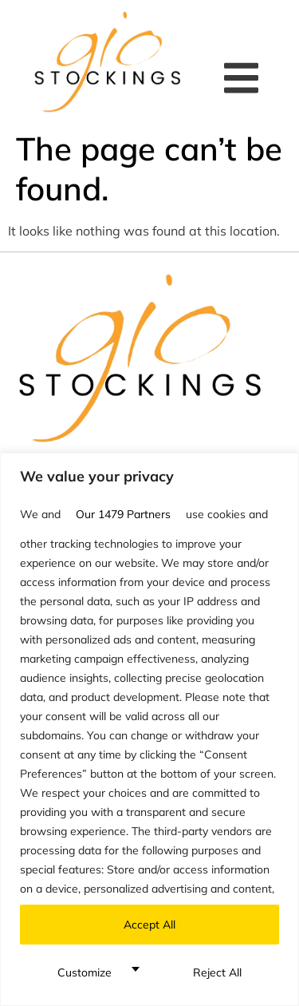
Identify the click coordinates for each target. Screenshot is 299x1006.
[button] (245, 77)
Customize (84, 972)
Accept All (149, 924)
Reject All (217, 972)
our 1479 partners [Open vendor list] (123, 514)
